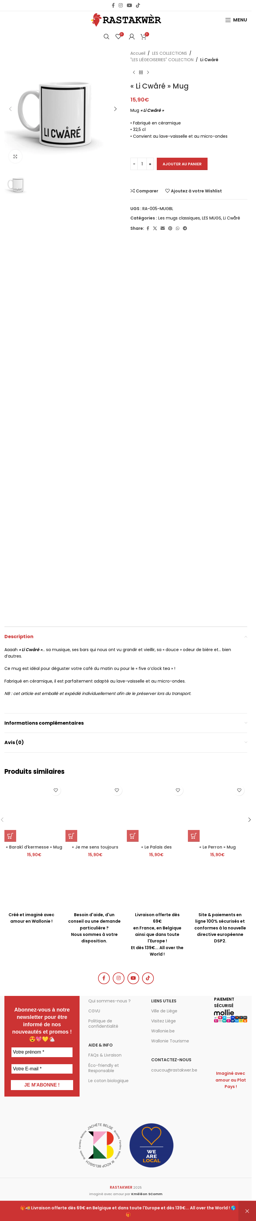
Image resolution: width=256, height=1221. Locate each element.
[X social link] (155, 228)
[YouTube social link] (129, 5)
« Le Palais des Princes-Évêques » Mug (156, 850)
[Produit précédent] (133, 72)
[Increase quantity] (150, 164)
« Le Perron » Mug (217, 847)
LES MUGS (211, 218)
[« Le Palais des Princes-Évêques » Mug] (156, 812)
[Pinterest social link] (170, 228)
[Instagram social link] (121, 5)
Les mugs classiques (179, 218)
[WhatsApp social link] (177, 228)
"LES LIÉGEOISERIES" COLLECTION (161, 60)
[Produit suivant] (147, 72)
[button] (10, 109)
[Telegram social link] (185, 228)
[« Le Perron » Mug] (217, 812)
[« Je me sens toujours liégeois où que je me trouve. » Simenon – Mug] (95, 812)
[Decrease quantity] (134, 164)
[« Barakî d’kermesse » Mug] (34, 812)
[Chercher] (106, 36)
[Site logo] (126, 20)
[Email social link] (162, 228)
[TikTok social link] (138, 5)
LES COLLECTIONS (169, 53)
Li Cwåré (209, 60)
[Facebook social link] (113, 5)
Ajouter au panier (182, 164)
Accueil (137, 53)
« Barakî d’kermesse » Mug (34, 847)
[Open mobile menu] (236, 20)
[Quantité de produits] (142, 164)
